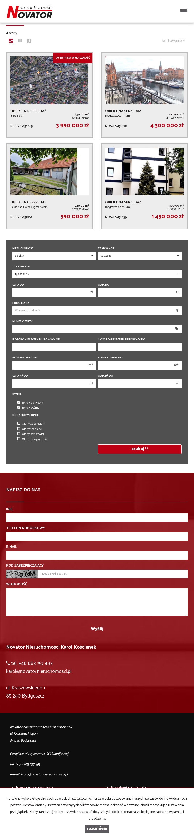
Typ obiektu (21, 267)
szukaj (139, 449)
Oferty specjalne (29, 429)
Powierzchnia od (24, 358)
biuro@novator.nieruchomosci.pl (44, 775)
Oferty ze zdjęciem (31, 424)
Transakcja (106, 248)
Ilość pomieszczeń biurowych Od (36, 340)
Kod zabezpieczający (25, 565)
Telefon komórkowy (25, 528)
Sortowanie (173, 40)
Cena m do (105, 376)
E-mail (11, 547)
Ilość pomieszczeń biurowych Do (122, 340)
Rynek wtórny (28, 408)
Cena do (103, 285)
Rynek (16, 394)
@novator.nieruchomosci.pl (43, 671)
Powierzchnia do (110, 358)
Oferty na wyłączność (32, 439)
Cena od (18, 285)
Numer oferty (22, 321)
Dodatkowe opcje (25, 415)
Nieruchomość (22, 248)
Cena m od (20, 376)
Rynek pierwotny (30, 403)
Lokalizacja (20, 303)
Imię (9, 509)
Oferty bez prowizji (31, 434)
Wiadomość (16, 584)
